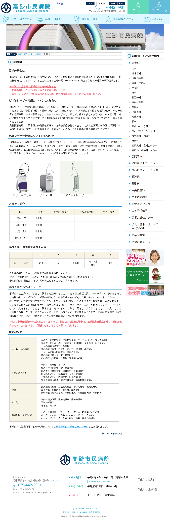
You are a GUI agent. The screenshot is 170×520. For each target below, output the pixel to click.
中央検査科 (138, 190)
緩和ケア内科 (139, 83)
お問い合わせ (78, 509)
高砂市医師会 (148, 489)
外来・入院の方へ (21, 19)
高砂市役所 (146, 479)
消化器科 (136, 73)
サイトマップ (91, 509)
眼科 (134, 121)
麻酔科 (135, 141)
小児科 (135, 88)
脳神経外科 (137, 102)
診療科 (39, 54)
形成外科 (136, 117)
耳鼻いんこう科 (140, 126)
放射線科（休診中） (142, 136)
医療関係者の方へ (123, 19)
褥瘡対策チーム (141, 241)
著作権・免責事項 (79, 512)
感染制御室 (138, 235)
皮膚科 (135, 107)
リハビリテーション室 (145, 170)
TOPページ (11, 54)
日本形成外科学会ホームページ (72, 426)
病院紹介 (157, 19)
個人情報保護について (98, 512)
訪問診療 (137, 156)
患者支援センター (142, 217)
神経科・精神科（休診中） (146, 150)
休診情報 (106, 481)
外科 (134, 92)
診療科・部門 (89, 19)
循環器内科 (137, 78)
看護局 (136, 176)
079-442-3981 (113, 7)
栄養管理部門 (140, 210)
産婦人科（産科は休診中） (146, 145)
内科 (134, 68)
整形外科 (136, 97)
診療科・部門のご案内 (26, 54)
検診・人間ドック (55, 19)
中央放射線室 (140, 197)
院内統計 (66, 512)
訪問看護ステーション (145, 163)
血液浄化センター (142, 203)
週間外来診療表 (94, 481)
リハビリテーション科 (143, 131)
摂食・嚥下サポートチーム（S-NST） (146, 226)
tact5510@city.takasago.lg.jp (36, 492)
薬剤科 (136, 183)
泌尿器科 (136, 112)
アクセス (138, 7)
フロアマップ (159, 7)
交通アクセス (56, 480)
